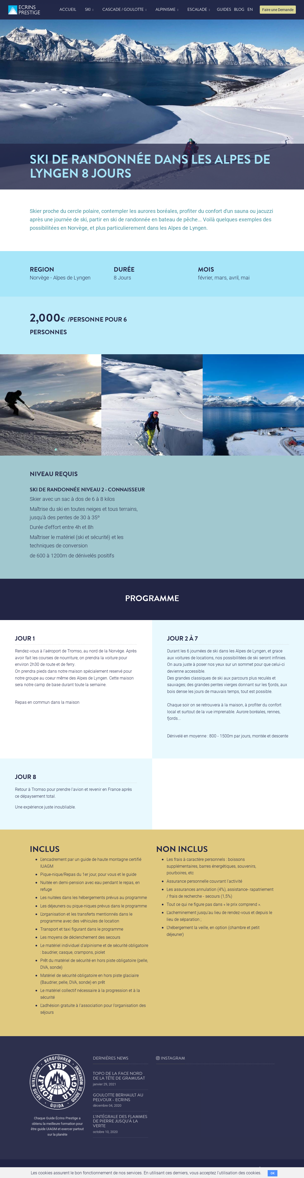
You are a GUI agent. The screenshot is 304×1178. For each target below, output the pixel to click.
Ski (88, 9)
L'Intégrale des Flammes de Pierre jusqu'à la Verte (120, 1121)
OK (273, 1173)
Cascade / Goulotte (123, 9)
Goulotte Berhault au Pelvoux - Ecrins (118, 1097)
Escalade (197, 9)
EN (250, 9)
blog (239, 9)
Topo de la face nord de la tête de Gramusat (119, 1075)
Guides (224, 9)
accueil (67, 9)
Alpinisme (166, 9)
